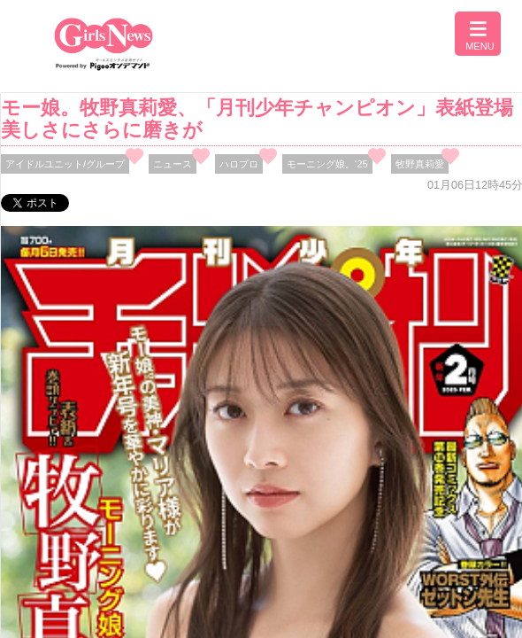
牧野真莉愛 (419, 164)
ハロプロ (238, 164)
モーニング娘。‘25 (327, 164)
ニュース (172, 164)
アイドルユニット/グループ (65, 164)
